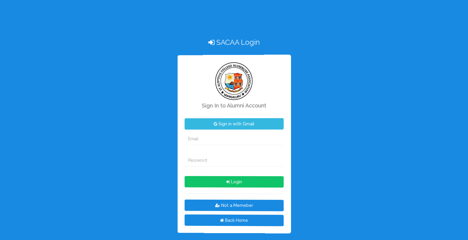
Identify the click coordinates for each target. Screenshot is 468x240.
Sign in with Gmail (234, 123)
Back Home (234, 220)
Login (234, 181)
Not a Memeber (234, 205)
